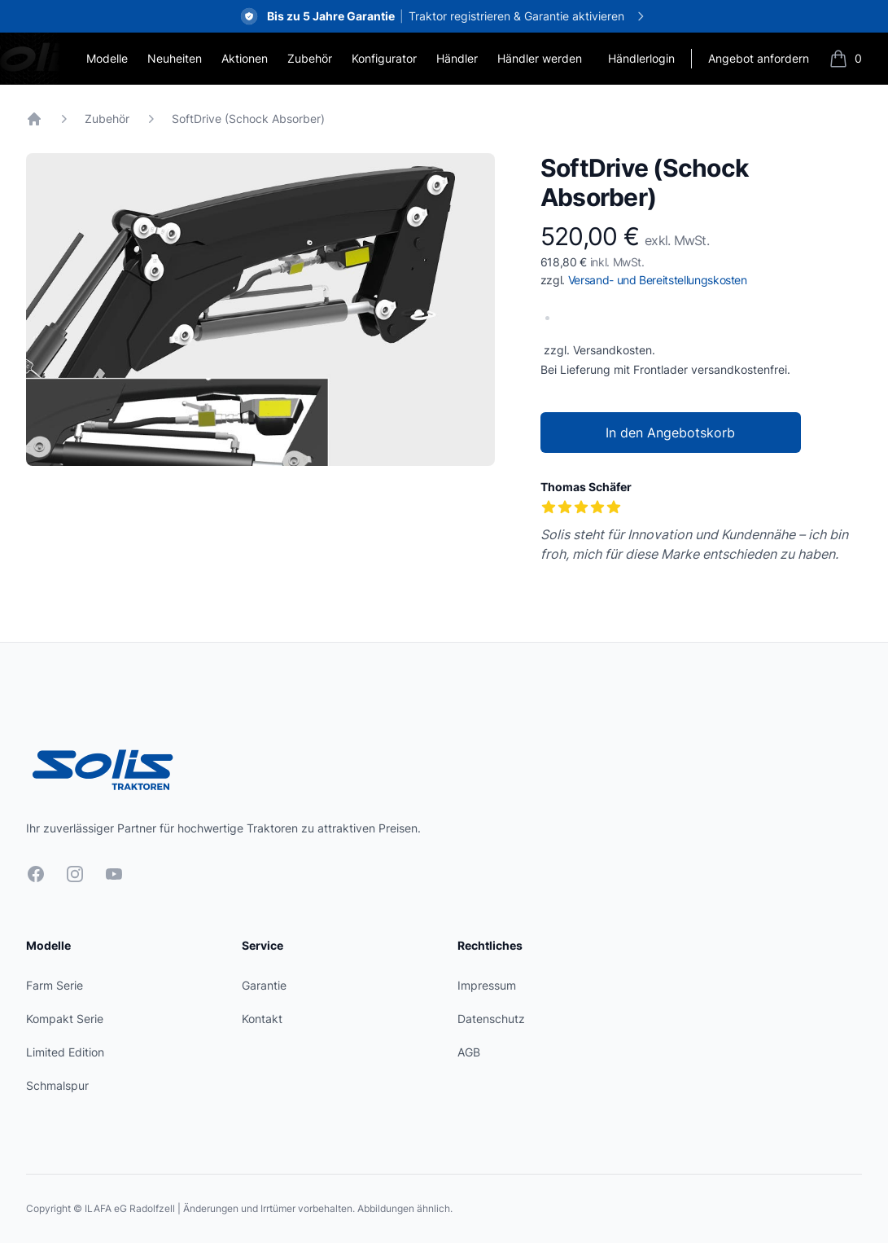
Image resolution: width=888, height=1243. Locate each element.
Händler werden (539, 58)
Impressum (486, 985)
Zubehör (309, 58)
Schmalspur (57, 1085)
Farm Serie (54, 985)
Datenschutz (491, 1019)
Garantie (264, 985)
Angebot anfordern (758, 58)
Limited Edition (65, 1052)
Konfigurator (384, 58)
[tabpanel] (260, 309)
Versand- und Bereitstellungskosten (657, 280)
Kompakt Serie (64, 1019)
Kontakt (262, 1019)
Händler (457, 58)
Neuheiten (174, 58)
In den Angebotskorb (670, 432)
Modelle (107, 58)
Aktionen (244, 58)
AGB (468, 1052)
